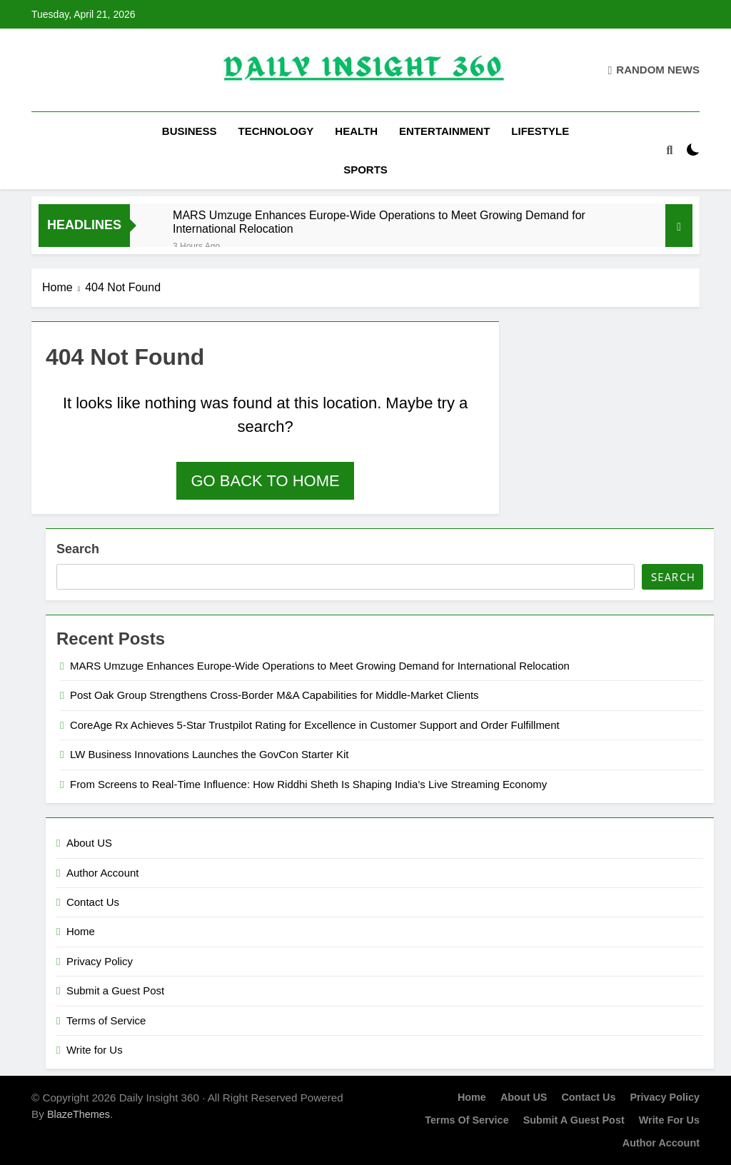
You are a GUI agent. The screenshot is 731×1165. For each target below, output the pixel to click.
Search (77, 549)
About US (89, 843)
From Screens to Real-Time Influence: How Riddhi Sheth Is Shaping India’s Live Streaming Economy (308, 784)
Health (356, 131)
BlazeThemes (78, 1114)
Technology (276, 131)
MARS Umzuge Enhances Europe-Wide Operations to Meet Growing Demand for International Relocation (379, 221)
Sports (365, 169)
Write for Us (94, 1050)
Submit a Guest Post (115, 990)
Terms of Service (106, 1020)
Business (189, 131)
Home (80, 931)
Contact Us (92, 902)
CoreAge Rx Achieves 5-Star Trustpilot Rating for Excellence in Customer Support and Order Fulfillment (315, 725)
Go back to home (265, 481)
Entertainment (444, 131)
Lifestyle (540, 131)
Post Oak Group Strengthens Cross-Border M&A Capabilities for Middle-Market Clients (274, 695)
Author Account (102, 873)
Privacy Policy (99, 961)
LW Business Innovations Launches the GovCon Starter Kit (209, 754)
